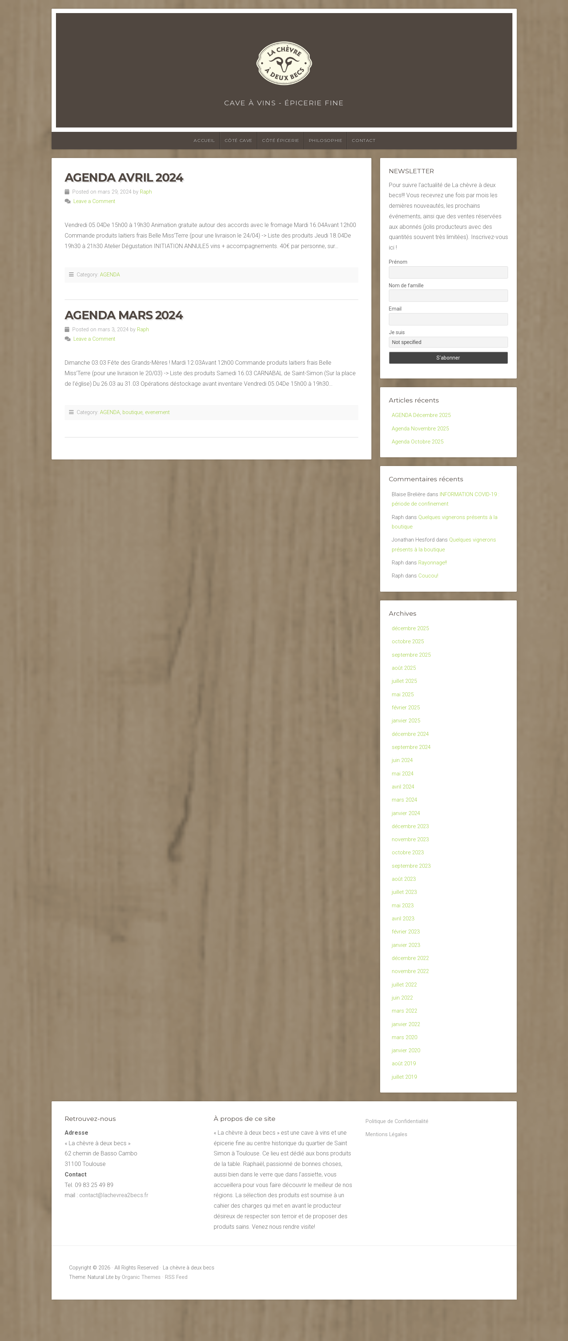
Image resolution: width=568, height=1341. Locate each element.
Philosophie (326, 140)
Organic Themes (141, 1319)
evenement (157, 412)
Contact (363, 140)
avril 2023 (404, 948)
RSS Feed (176, 1319)
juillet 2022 (405, 1019)
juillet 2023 (405, 920)
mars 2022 (405, 1047)
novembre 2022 (412, 1004)
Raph (146, 192)
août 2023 (405, 906)
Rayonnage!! (435, 570)
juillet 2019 (405, 1117)
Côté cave (239, 140)
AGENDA (110, 275)
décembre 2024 (412, 751)
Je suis (397, 332)
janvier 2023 (407, 976)
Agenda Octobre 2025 (420, 443)
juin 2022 (403, 1033)
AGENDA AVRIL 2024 (124, 177)
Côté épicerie (280, 140)
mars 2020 (405, 1075)
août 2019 (405, 1103)
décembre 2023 (412, 849)
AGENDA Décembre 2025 (424, 415)
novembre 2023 (412, 863)
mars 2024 (405, 821)
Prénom (398, 262)
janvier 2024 (407, 835)
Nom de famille (406, 285)
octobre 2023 (409, 878)
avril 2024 (404, 807)
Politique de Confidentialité (400, 1162)
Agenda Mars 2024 (124, 315)
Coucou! (430, 585)
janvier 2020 (407, 1089)
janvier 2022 (407, 1061)
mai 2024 (404, 793)
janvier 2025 (407, 737)
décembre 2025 (412, 638)
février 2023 (407, 962)
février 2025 (407, 723)
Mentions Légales (389, 1177)
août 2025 (405, 680)
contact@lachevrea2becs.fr (113, 1236)
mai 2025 (404, 708)
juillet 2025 (405, 695)
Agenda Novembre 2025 (423, 429)
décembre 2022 (412, 990)
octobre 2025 (409, 652)
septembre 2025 (413, 666)
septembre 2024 (413, 765)
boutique (132, 412)
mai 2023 (404, 934)
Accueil (204, 140)
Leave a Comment (94, 201)
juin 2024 (403, 779)
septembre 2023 (413, 892)
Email (395, 309)
